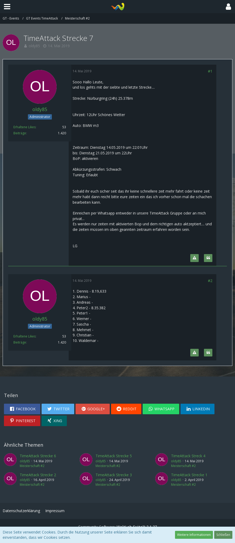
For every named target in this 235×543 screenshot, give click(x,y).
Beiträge (19, 133)
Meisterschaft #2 (32, 466)
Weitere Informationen (194, 534)
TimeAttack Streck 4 (188, 455)
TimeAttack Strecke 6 (38, 455)
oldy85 (34, 45)
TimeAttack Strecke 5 (114, 455)
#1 (210, 71)
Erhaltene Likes (24, 127)
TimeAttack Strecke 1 (189, 474)
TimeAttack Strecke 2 (38, 474)
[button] (7, 6)
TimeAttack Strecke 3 (114, 474)
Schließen (223, 534)
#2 (210, 280)
